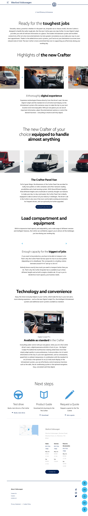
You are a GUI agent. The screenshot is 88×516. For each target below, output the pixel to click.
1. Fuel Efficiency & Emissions (44, 12)
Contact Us (52, 472)
